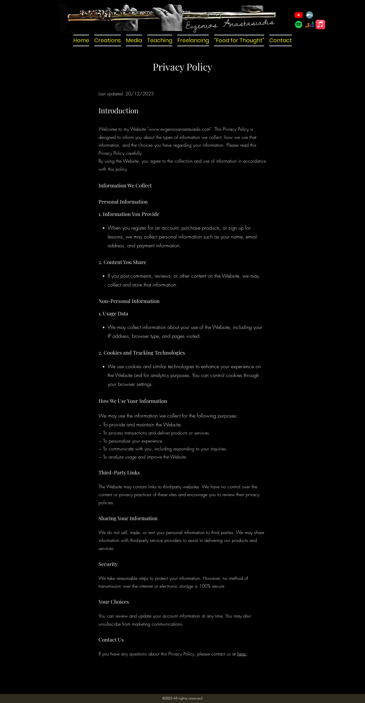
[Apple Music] (320, 24)
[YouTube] (298, 15)
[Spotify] (298, 24)
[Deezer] (309, 24)
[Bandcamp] (309, 15)
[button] (107, 40)
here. (242, 654)
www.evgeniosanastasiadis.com (179, 129)
